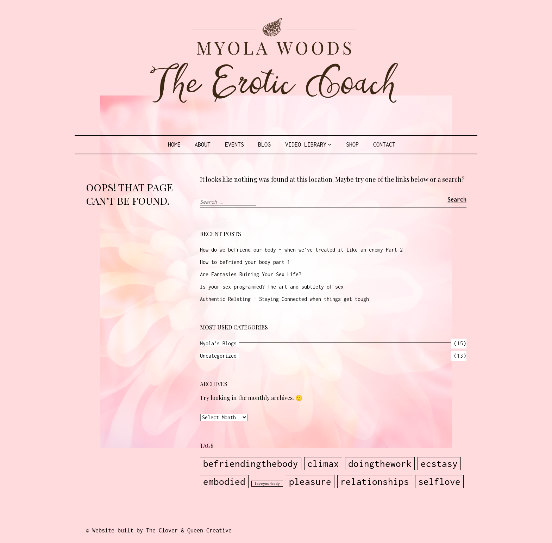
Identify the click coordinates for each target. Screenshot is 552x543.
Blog (264, 144)
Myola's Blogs (218, 343)
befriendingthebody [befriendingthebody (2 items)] (250, 463)
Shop (352, 144)
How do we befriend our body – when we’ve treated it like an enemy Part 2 (301, 250)
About (203, 144)
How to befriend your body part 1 (245, 262)
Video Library (305, 144)
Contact (384, 144)
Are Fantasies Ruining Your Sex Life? (250, 274)
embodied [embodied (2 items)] (224, 481)
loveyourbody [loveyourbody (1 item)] (267, 484)
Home (174, 144)
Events (234, 144)
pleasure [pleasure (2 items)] (310, 481)
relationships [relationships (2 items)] (374, 481)
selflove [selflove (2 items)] (439, 481)
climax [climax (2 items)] (323, 463)
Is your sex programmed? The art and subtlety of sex (272, 287)
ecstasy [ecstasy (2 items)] (439, 463)
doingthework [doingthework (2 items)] (380, 463)
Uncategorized (218, 356)
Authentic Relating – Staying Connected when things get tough (284, 299)
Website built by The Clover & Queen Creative (162, 530)
